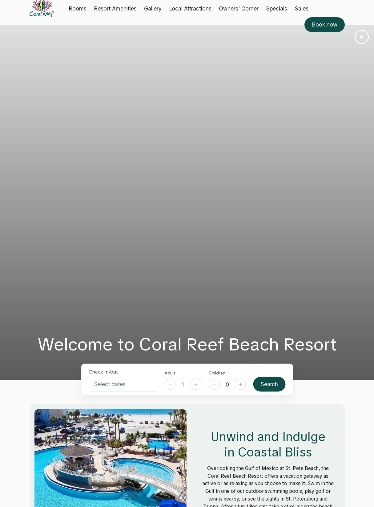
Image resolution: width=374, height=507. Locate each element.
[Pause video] (361, 37)
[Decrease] (169, 384)
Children (217, 372)
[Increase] (195, 384)
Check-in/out (103, 371)
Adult (169, 372)
